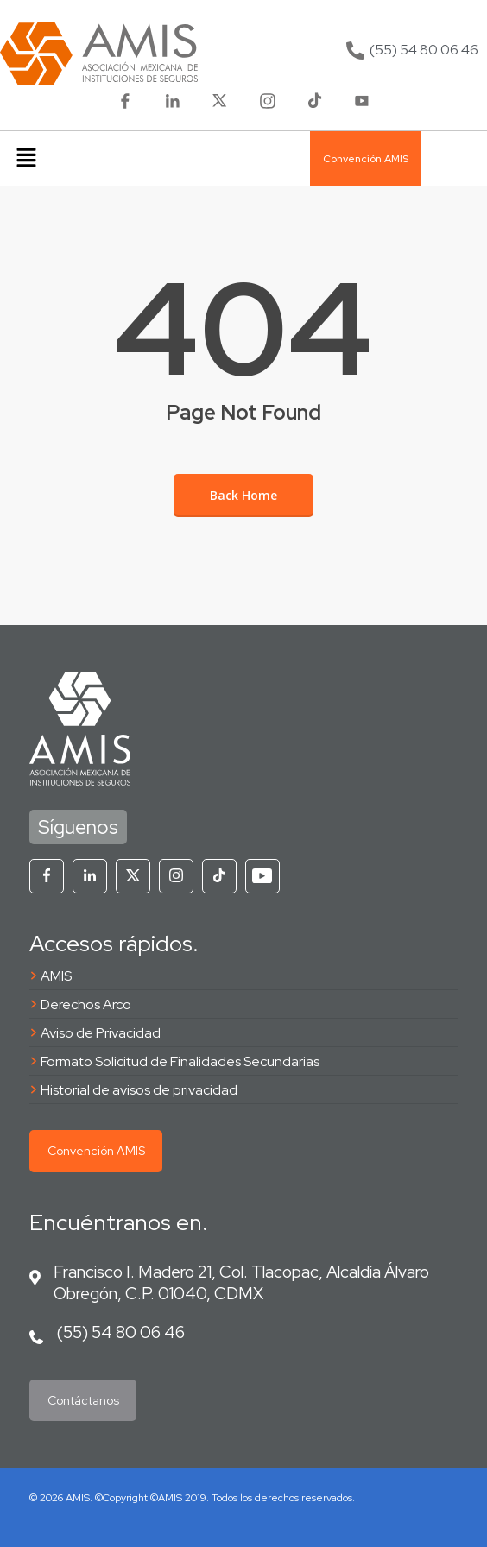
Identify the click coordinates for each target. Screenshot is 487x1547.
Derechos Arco (86, 1004)
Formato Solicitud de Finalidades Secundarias (180, 1061)
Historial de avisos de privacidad (139, 1090)
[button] (26, 159)
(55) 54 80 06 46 (120, 1332)
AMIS (56, 976)
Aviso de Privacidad (101, 1033)
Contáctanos (83, 1400)
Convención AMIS (96, 1151)
